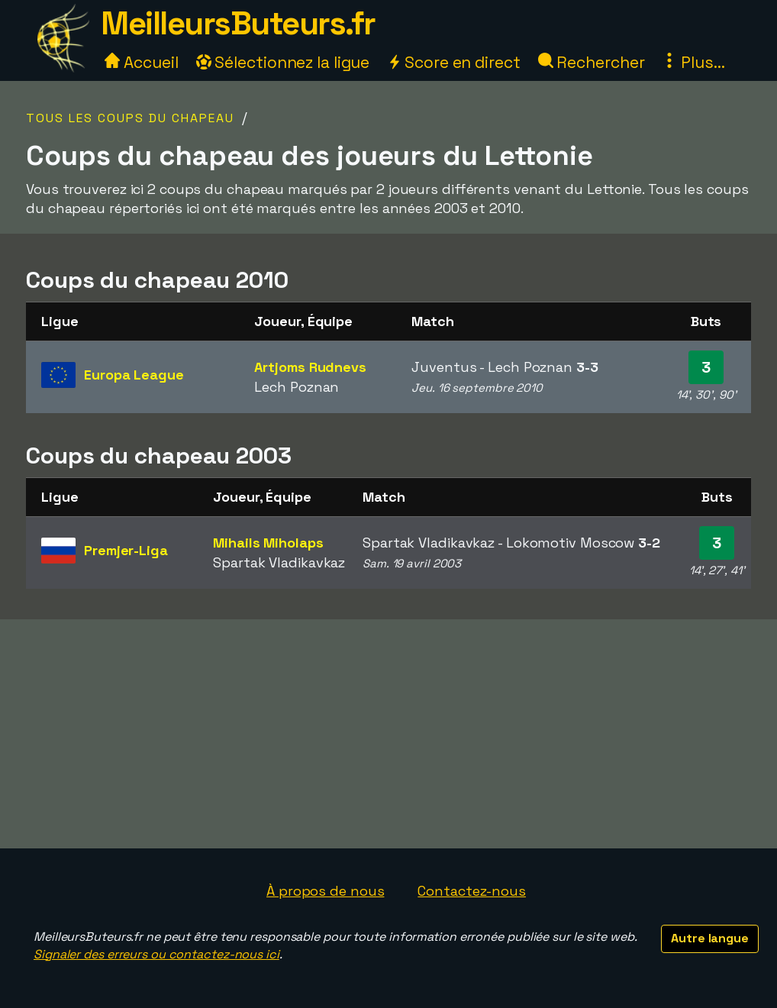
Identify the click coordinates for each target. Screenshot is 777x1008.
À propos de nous (325, 891)
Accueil (141, 62)
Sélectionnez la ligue (283, 62)
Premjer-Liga (126, 550)
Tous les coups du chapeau (130, 118)
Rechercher (591, 62)
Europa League (134, 374)
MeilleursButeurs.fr (238, 23)
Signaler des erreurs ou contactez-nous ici (156, 954)
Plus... (693, 62)
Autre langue (710, 938)
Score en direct (453, 62)
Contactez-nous (472, 891)
